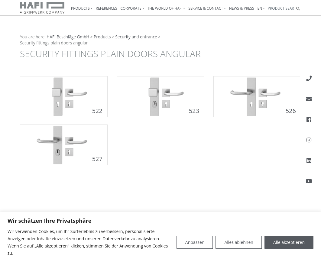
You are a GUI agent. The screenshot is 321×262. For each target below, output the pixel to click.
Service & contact (205, 8)
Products (80, 8)
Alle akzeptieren (289, 242)
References (106, 8)
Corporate (131, 8)
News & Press (241, 8)
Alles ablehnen (238, 242)
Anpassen (195, 242)
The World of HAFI (165, 8)
